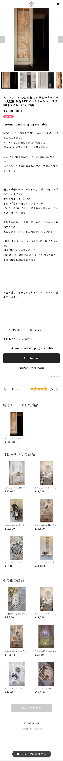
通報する (55, 376)
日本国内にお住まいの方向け (31, 368)
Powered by (31, 729)
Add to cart (31, 358)
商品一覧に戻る (31, 708)
